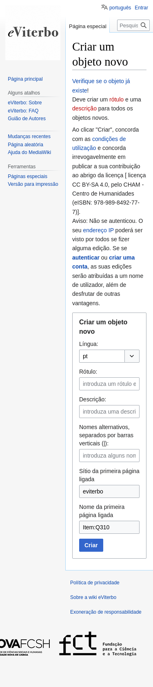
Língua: (88, 344)
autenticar (86, 257)
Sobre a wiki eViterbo (93, 597)
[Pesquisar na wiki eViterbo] (133, 25)
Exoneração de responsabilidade (106, 612)
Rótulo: (88, 371)
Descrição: (92, 399)
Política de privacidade (95, 583)
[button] (132, 356)
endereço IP (98, 230)
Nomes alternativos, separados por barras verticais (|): (106, 435)
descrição (84, 108)
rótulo (116, 99)
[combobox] (101, 356)
